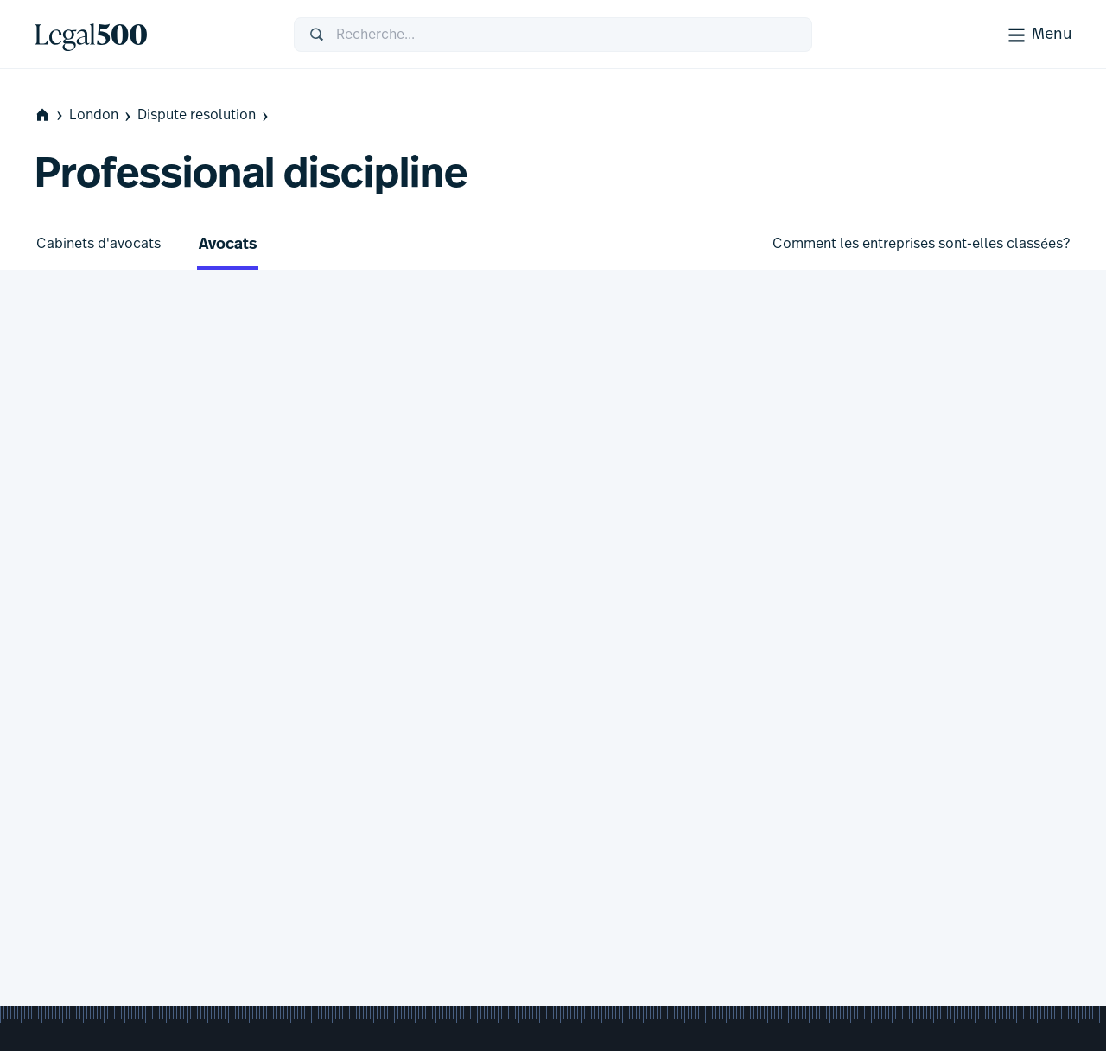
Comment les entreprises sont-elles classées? (921, 244)
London (101, 115)
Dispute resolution (204, 115)
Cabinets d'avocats (98, 244)
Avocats (228, 245)
